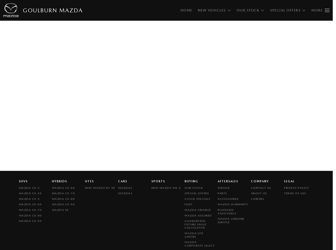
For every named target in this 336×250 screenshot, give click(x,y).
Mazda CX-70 (30, 210)
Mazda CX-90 (30, 221)
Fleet (189, 204)
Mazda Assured (198, 215)
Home (186, 10)
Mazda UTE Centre (194, 235)
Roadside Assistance (227, 211)
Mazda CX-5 (29, 198)
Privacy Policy (296, 187)
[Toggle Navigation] (320, 10)
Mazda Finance (198, 210)
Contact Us (261, 187)
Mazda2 (125, 187)
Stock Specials (197, 198)
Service (224, 187)
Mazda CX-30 (30, 193)
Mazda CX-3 (29, 187)
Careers (257, 198)
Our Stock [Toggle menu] (251, 10)
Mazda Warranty (233, 204)
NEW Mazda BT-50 (100, 187)
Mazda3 (125, 193)
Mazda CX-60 (30, 204)
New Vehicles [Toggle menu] (214, 10)
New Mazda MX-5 (166, 187)
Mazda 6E (60, 210)
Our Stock (194, 187)
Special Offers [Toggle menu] (288, 10)
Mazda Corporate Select (200, 243)
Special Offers (197, 193)
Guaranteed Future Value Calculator (195, 224)
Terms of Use (295, 193)
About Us (259, 193)
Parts (222, 193)
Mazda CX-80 (30, 215)
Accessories (228, 198)
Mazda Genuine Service (231, 220)
